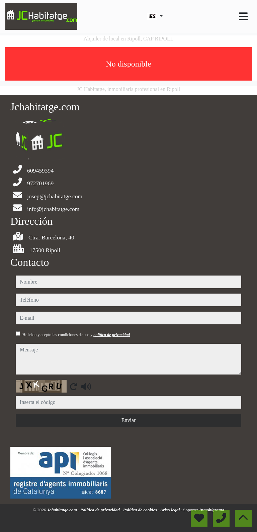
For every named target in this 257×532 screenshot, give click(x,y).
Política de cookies (140, 509)
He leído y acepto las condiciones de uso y (76, 334)
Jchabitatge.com (62, 509)
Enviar (128, 420)
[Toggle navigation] (243, 16)
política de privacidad (111, 334)
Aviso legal (170, 509)
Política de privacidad (100, 509)
